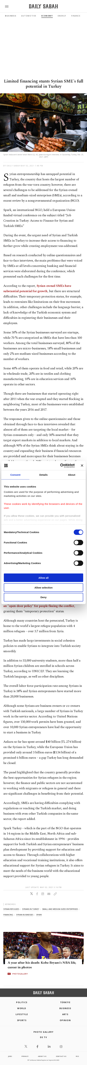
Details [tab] (43, 474)
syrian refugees (11, 909)
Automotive (28, 16)
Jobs (10, 1056)
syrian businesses (24, 914)
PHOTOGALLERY (20, 974)
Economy (47, 16)
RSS (77, 1056)
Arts (65, 1014)
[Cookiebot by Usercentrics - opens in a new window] (60, 465)
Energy (62, 16)
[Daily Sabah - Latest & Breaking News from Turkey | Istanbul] (43, 6)
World (21, 1008)
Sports (22, 1020)
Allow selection (43, 587)
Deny (44, 597)
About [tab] (71, 474)
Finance (76, 16)
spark (39, 914)
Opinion (65, 1020)
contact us (61, 1056)
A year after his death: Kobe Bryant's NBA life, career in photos (42, 965)
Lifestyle (22, 1014)
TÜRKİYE (65, 1002)
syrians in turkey (30, 909)
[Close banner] (82, 465)
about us (42, 1056)
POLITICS (21, 1002)
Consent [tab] (15, 474)
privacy (25, 1056)
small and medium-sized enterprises (60, 909)
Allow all (44, 577)
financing (8, 914)
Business (10, 16)
